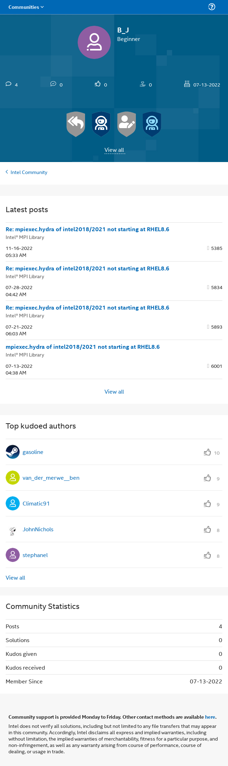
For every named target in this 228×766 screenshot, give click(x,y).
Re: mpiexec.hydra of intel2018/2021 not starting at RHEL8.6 (87, 229)
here (210, 716)
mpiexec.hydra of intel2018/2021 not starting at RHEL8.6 (83, 347)
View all (114, 149)
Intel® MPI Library (25, 236)
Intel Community (29, 171)
